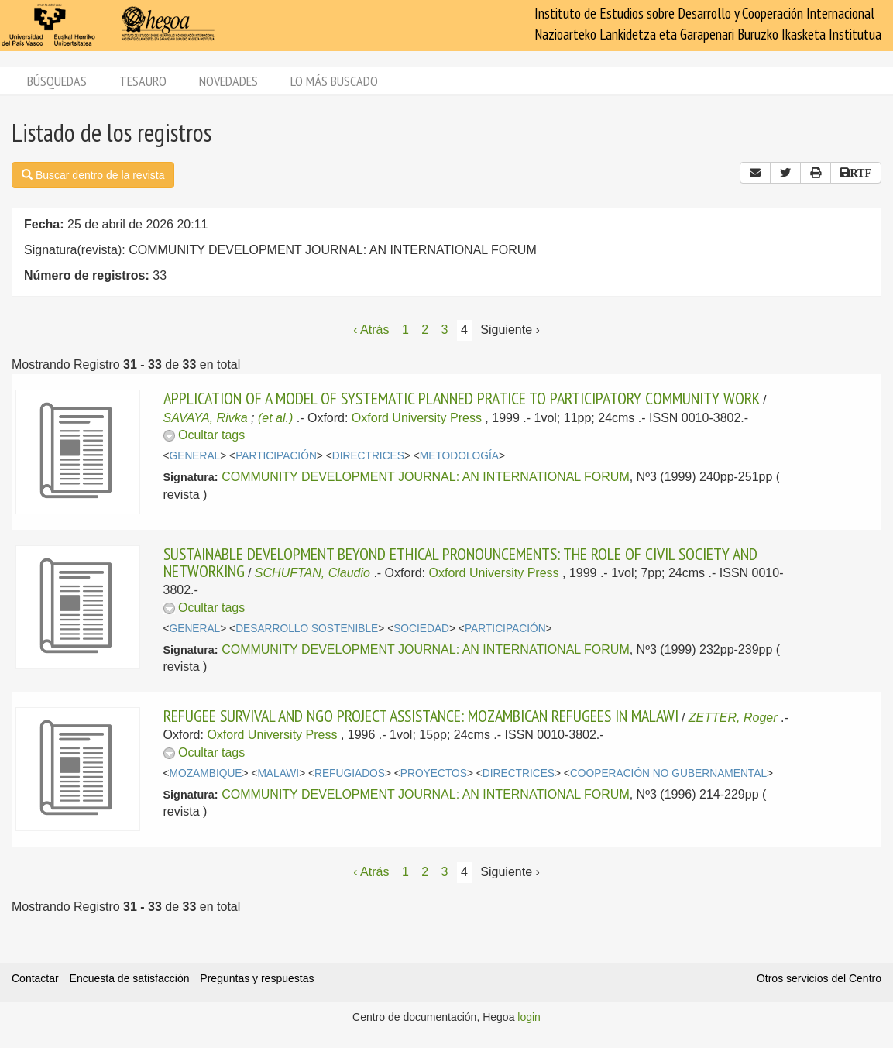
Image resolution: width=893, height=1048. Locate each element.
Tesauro (143, 81)
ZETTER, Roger (733, 717)
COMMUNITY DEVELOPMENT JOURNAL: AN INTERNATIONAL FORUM (426, 476)
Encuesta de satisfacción (130, 978)
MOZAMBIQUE (206, 773)
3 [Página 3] (444, 329)
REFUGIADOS (349, 773)
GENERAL (195, 456)
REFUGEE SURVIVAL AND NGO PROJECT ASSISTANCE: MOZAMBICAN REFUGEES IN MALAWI (420, 716)
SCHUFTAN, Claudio (312, 572)
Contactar (35, 978)
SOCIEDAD (421, 628)
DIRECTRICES (368, 456)
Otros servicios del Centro (819, 978)
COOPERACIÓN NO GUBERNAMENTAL (668, 773)
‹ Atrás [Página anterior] (371, 329)
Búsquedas (57, 81)
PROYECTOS (433, 773)
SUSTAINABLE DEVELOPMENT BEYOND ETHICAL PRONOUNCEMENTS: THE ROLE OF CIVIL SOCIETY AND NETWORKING (460, 562)
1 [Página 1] (405, 329)
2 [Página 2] (424, 329)
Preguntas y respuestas (257, 978)
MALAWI (278, 773)
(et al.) (275, 417)
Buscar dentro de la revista (93, 175)
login (529, 1017)
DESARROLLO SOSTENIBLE (306, 628)
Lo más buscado (334, 81)
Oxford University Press (417, 417)
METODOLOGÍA (459, 456)
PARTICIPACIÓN (276, 456)
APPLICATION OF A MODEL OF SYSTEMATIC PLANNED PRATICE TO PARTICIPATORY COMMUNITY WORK (461, 398)
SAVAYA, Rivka (205, 417)
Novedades (228, 81)
